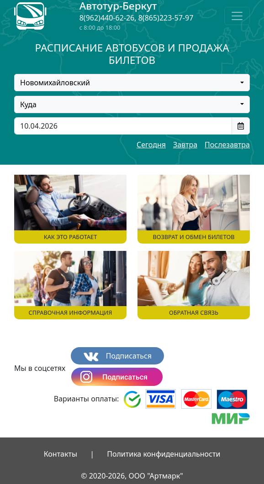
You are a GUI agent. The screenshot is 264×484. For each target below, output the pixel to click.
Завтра (185, 145)
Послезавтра (227, 145)
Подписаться (118, 356)
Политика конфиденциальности (163, 454)
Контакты (60, 454)
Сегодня (151, 145)
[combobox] (132, 82)
